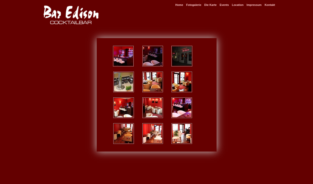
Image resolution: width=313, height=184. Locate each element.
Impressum (254, 4)
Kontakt (270, 4)
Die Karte (210, 4)
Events (224, 4)
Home (179, 4)
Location (238, 4)
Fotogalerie (193, 4)
